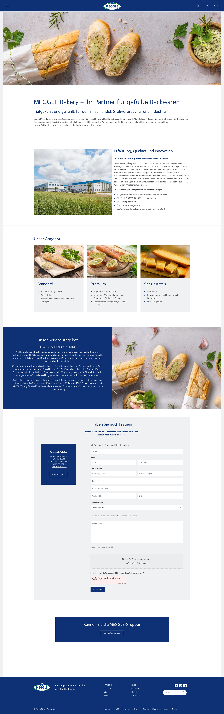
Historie (134, 692)
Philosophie (135, 695)
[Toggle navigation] (7, 5)
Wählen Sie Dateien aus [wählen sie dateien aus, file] (137, 563)
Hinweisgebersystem (160, 709)
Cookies (146, 709)
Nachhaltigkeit (136, 685)
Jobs (105, 692)
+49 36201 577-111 (59, 467)
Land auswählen (97, 502)
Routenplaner (58, 474)
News (106, 695)
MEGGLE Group (109, 685)
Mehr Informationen (112, 633)
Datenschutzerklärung (112, 573)
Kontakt (205, 6)
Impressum (108, 709)
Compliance (135, 689)
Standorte (107, 689)
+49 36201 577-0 (59, 464)
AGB (117, 709)
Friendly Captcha (121, 583)
